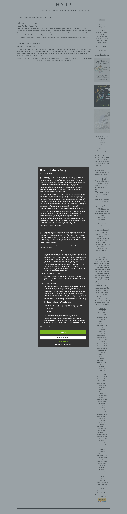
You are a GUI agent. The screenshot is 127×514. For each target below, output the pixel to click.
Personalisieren (63, 341)
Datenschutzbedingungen (63, 344)
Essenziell (45, 327)
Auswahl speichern (63, 337)
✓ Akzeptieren (63, 332)
